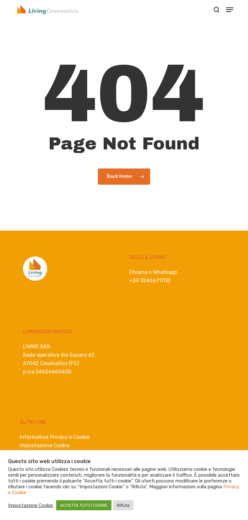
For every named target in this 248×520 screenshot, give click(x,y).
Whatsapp (165, 272)
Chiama (138, 272)
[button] (229, 9)
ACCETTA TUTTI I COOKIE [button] (84, 505)
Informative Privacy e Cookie (54, 437)
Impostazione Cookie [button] (45, 445)
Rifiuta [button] (123, 505)
